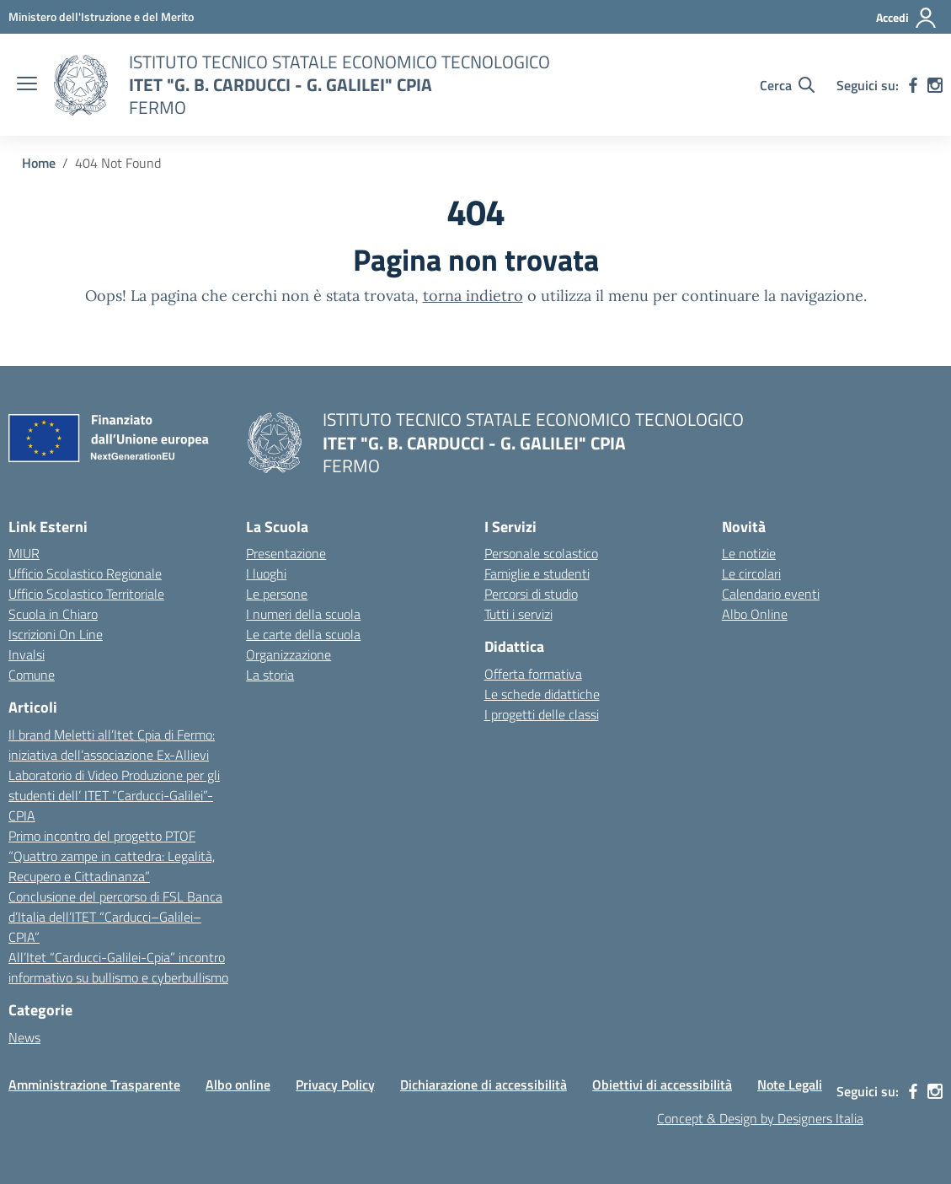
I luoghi (266, 573)
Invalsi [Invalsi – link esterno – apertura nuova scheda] (26, 654)
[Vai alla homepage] (81, 85)
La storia (270, 675)
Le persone (276, 594)
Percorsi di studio (531, 594)
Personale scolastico (541, 553)
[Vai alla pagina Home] (39, 163)
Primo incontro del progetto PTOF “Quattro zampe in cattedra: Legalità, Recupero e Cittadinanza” (111, 856)
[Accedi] (907, 17)
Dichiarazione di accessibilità (483, 1084)
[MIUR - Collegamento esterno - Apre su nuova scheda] (101, 16)
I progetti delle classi (541, 714)
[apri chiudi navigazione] (27, 85)
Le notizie (749, 553)
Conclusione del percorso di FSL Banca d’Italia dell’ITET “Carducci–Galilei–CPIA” (115, 916)
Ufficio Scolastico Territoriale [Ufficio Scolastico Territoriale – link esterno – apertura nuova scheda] (86, 594)
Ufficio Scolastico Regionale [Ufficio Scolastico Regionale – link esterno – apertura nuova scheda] (85, 573)
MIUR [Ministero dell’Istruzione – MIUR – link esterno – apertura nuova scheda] (24, 553)
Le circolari (751, 573)
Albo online (238, 1084)
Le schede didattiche (542, 694)
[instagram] (935, 85)
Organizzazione (288, 654)
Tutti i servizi (518, 614)
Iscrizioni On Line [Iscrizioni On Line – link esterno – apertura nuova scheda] (55, 634)
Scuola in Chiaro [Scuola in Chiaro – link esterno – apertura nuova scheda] (53, 614)
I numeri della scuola (303, 614)
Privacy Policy (335, 1084)
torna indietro (473, 295)
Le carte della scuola (303, 634)
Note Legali (789, 1084)
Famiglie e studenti (537, 573)
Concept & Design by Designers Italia (760, 1118)
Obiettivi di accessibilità (662, 1084)
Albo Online (755, 614)
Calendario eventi (771, 594)
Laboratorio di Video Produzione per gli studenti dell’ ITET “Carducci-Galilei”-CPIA (114, 795)
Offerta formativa (533, 674)
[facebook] (913, 85)
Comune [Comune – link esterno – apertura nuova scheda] (31, 675)
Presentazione (286, 553)
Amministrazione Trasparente (94, 1084)
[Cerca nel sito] (787, 85)
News (24, 1037)
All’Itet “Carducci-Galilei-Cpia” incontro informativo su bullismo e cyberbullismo (118, 967)
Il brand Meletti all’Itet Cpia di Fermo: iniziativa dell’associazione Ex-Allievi (111, 744)
